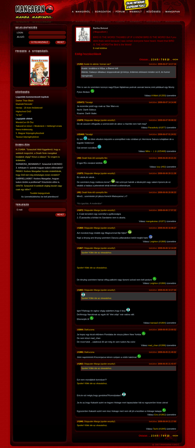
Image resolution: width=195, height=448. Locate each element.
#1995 (80, 352)
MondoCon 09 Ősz (25, 122)
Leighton (154, 241)
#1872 (80, 210)
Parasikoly (153, 127)
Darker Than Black (24, 100)
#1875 (80, 173)
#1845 (162, 429)
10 (168, 59)
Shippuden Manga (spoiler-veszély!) (99, 120)
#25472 (80, 102)
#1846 (80, 421)
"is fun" (19, 115)
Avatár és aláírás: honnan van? (97, 64)
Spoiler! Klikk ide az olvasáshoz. (96, 252)
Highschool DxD (23, 111)
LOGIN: (20, 33)
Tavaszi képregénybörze (27, 137)
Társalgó (89, 102)
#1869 (80, 228)
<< (174, 59)
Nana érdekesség (24, 129)
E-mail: (20, 210)
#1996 (162, 345)
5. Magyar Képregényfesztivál (30, 133)
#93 (79, 158)
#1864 (162, 323)
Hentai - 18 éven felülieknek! (29, 108)
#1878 (80, 120)
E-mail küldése (100, 48)
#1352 (80, 64)
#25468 (161, 151)
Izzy (159, 167)
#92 (163, 167)
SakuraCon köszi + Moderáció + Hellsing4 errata (39, 126)
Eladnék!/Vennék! (24, 104)
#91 (79, 192)
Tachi (155, 429)
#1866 (162, 283)
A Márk (154, 95)
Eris (156, 414)
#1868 (162, 241)
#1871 (162, 221)
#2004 (80, 330)
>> (176, 59)
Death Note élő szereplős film (94, 158)
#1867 (80, 248)
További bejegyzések (40, 193)
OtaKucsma (89, 330)
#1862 (162, 414)
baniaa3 (154, 323)
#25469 (80, 134)
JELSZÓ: (21, 37)
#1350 (162, 95)
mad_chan (153, 345)
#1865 (80, 290)
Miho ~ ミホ (151, 151)
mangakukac (152, 221)
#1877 (162, 127)
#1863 (80, 364)
